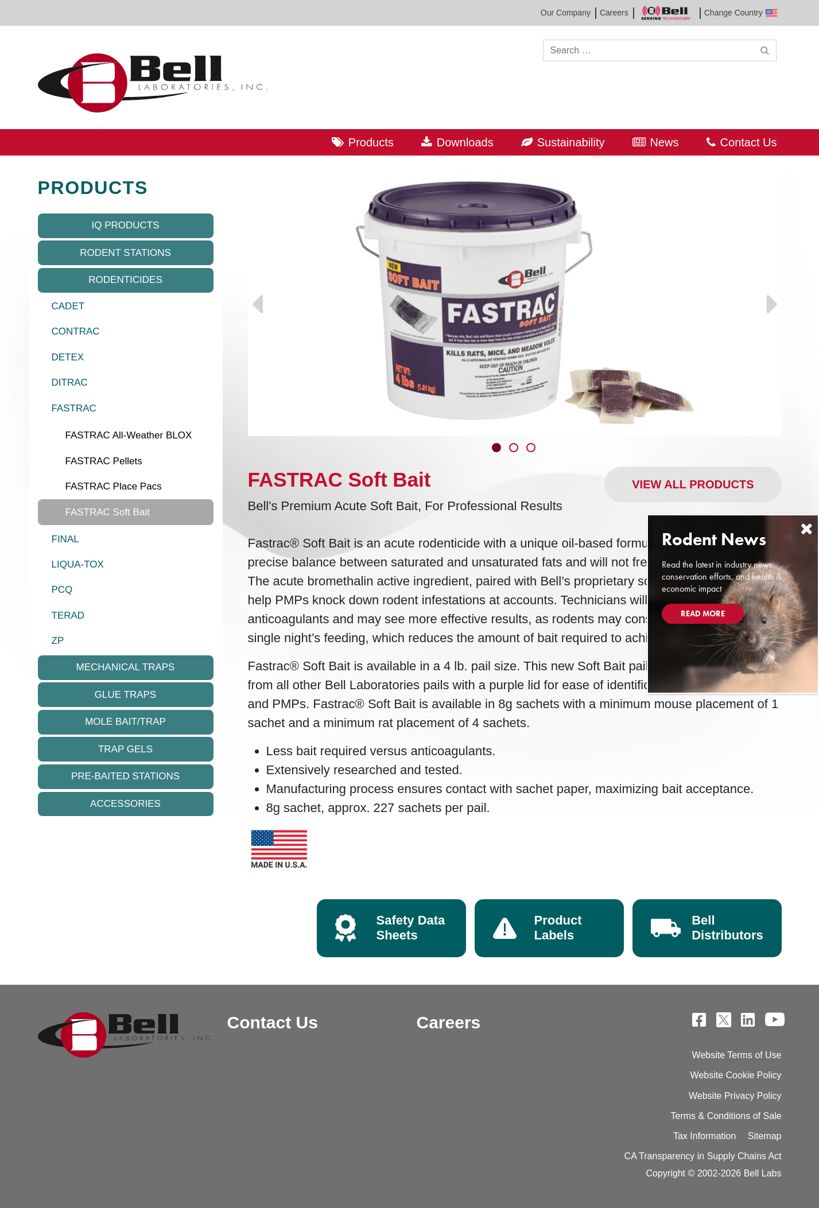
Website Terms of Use (737, 1055)
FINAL (65, 539)
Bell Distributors (727, 927)
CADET (68, 306)
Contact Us (748, 142)
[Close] (806, 528)
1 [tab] (497, 449)
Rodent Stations (125, 252)
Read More (703, 613)
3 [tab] (532, 449)
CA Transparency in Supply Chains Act (703, 1156)
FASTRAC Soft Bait (107, 512)
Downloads (465, 142)
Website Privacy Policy (735, 1096)
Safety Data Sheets (410, 927)
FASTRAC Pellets (103, 461)
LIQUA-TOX (78, 564)
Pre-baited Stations (125, 776)
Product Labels (558, 927)
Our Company (566, 12)
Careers (614, 12)
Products (371, 142)
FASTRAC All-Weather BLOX (128, 435)
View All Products (693, 484)
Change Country (740, 13)
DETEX (68, 357)
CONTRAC (76, 331)
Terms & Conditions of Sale (726, 1116)
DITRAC (70, 382)
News (664, 142)
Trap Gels (125, 749)
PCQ (62, 589)
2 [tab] (515, 449)
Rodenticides (125, 279)
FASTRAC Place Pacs (113, 486)
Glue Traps (125, 694)
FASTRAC (74, 408)
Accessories (125, 803)
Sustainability (571, 142)
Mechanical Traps (125, 667)
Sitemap (765, 1136)
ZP (58, 640)
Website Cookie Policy (736, 1075)
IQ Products (125, 225)
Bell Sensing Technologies (666, 13)
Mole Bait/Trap (125, 721)
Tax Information (704, 1136)
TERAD (68, 615)
